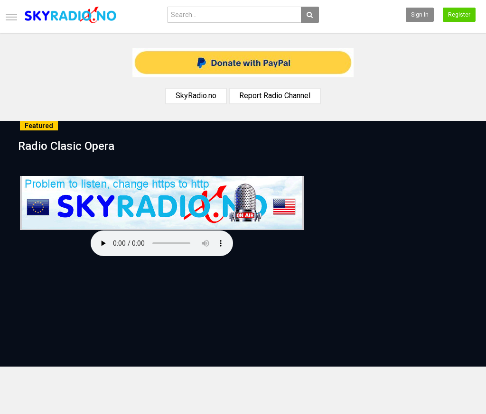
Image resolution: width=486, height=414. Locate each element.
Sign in (420, 14)
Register (459, 14)
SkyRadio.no (196, 95)
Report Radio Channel (274, 95)
